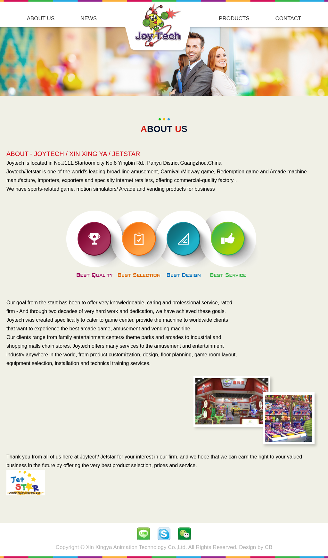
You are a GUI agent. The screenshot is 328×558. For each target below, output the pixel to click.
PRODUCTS (234, 18)
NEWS (88, 18)
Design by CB (255, 547)
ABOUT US (41, 18)
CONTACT (288, 18)
